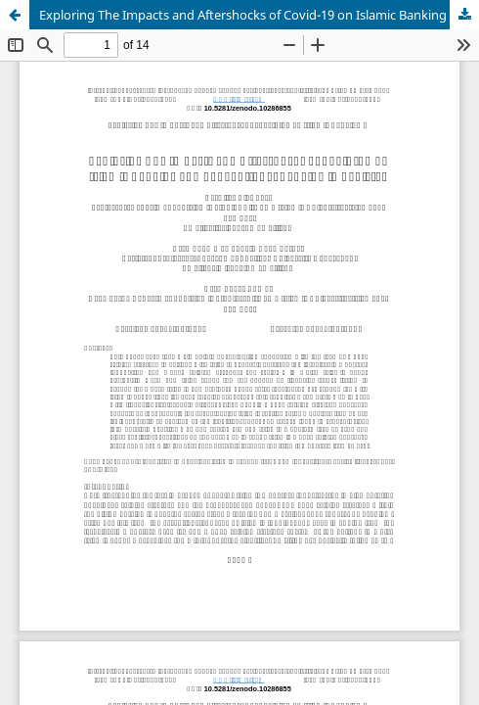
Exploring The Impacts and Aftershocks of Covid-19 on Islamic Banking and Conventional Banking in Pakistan (259, 15)
